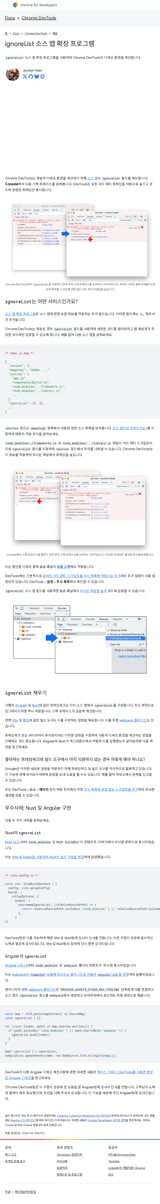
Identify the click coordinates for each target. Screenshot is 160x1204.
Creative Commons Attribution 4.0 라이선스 (84, 1116)
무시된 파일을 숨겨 (93, 591)
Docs (10, 18)
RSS (110, 1174)
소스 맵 (92, 178)
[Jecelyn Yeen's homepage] (42, 77)
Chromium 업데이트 (69, 1154)
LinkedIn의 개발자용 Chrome (126, 1168)
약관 (7, 1192)
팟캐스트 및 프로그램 (69, 1174)
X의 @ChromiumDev (122, 1154)
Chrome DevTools (39, 18)
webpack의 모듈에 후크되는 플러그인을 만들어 (54, 975)
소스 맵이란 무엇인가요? (129, 428)
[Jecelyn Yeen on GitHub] (31, 77)
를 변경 (113, 975)
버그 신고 (10, 1154)
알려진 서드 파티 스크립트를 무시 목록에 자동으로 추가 (81, 576)
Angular (21, 705)
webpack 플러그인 (133, 720)
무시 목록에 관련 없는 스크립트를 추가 (111, 790)
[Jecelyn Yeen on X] (25, 77)
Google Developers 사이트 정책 (107, 1120)
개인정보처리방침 (25, 1192)
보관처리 (62, 1168)
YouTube (113, 1161)
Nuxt (35, 705)
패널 (55, 33)
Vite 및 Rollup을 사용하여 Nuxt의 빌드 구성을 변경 (48, 857)
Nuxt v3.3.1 (13, 842)
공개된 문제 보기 (15, 1161)
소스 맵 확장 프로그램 (20, 314)
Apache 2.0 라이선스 (23, 1120)
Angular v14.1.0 (16, 965)
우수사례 (62, 1161)
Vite (15, 720)
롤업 (26, 720)
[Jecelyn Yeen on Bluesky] (36, 77)
